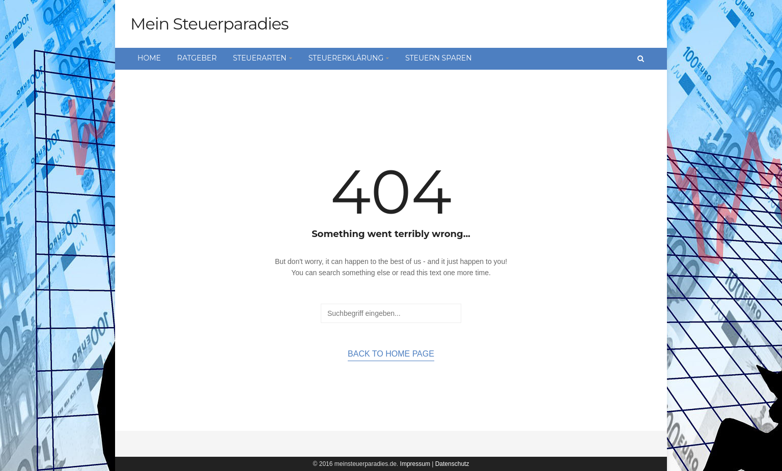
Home (149, 58)
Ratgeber (197, 58)
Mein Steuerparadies (209, 24)
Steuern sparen (438, 58)
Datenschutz (452, 463)
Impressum (415, 463)
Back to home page (391, 353)
